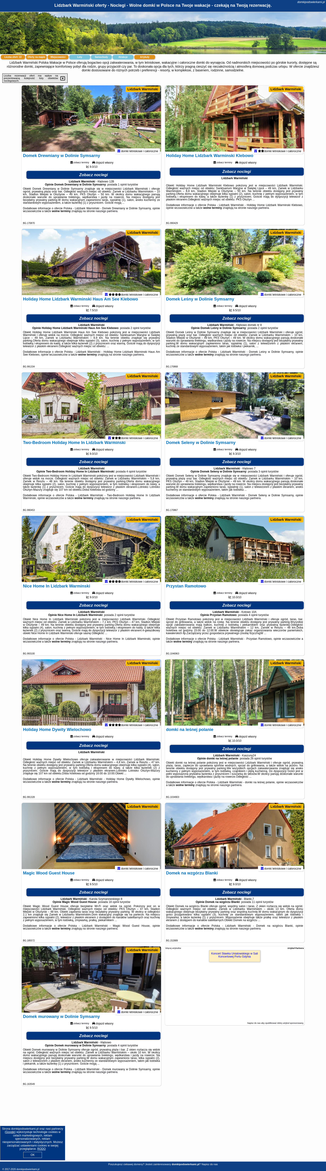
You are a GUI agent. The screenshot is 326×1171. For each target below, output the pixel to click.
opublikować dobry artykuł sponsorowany (284, 1023)
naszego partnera (106, 215)
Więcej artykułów (173, 948)
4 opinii (130, 475)
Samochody (101, 57)
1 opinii (122, 188)
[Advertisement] (163, 1127)
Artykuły (144, 57)
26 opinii (255, 762)
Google (10, 1132)
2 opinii (134, 331)
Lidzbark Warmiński (142, 89)
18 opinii (114, 905)
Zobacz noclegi (93, 178)
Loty (79, 57)
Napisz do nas (210, 1164)
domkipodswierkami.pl (311, 2)
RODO (41, 1148)
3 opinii (262, 475)
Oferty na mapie (36, 57)
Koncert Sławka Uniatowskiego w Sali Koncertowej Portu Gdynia (234, 955)
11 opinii (257, 905)
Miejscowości (58, 57)
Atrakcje (122, 57)
